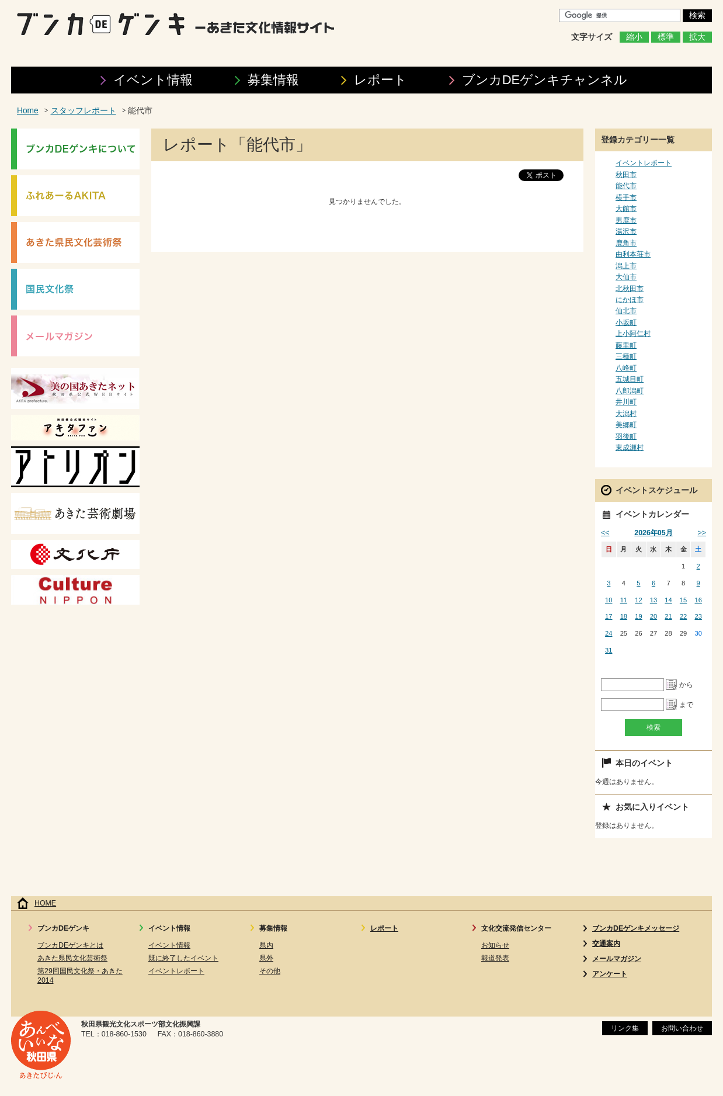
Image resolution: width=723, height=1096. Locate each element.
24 (608, 633)
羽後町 (626, 436)
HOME (45, 903)
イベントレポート (644, 163)
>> (702, 533)
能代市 (626, 186)
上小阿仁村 (633, 334)
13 (653, 600)
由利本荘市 (633, 254)
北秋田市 (630, 289)
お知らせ (495, 945)
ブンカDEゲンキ (545, 79)
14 (668, 600)
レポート (380, 79)
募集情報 (273, 79)
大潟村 (626, 414)
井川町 (626, 402)
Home (28, 110)
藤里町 (626, 345)
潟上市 (626, 266)
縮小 (634, 37)
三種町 (626, 356)
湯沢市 (626, 231)
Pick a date (671, 685)
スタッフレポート (83, 110)
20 (653, 616)
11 (623, 600)
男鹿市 (626, 220)
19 (638, 616)
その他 (269, 971)
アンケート (609, 974)
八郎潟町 (630, 391)
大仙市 (626, 277)
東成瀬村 (630, 447)
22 (683, 616)
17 (608, 616)
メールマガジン (616, 959)
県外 (266, 958)
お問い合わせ (682, 1028)
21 (668, 616)
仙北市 (626, 311)
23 (698, 616)
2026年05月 (653, 533)
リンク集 (625, 1028)
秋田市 (626, 175)
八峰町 (626, 368)
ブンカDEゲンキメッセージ (635, 928)
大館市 (626, 208)
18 (623, 616)
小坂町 (626, 322)
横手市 (626, 197)
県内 (266, 945)
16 (698, 600)
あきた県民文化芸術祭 (72, 958)
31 (608, 650)
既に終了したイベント (183, 958)
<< (605, 533)
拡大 (697, 37)
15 (683, 600)
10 (608, 600)
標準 (666, 37)
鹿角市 (626, 243)
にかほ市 (630, 300)
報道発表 (495, 958)
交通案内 (606, 943)
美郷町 (626, 425)
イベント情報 (153, 79)
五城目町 (630, 379)
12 (638, 600)
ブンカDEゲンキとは (70, 945)
